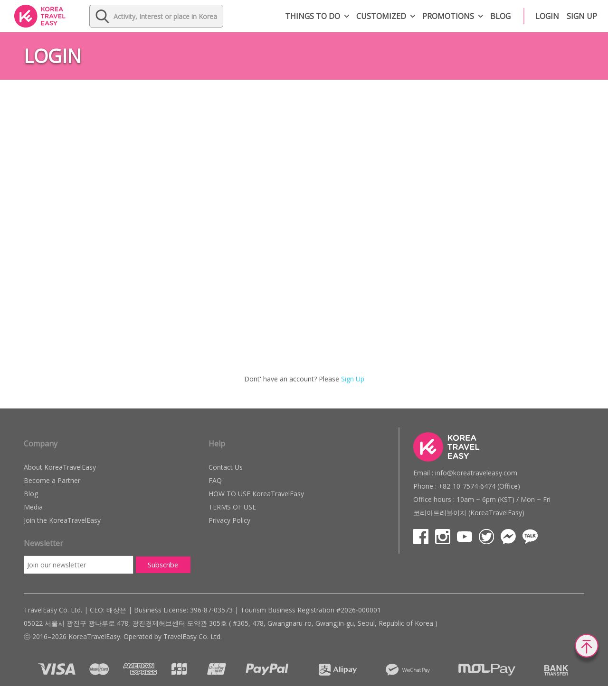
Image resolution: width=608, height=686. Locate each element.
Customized (381, 16)
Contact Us (226, 467)
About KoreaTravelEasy (60, 467)
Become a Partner (52, 480)
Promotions (448, 16)
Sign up (582, 16)
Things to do (312, 16)
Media (33, 506)
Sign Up (352, 378)
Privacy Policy (229, 520)
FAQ (215, 480)
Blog (500, 16)
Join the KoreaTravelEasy (62, 520)
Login (547, 16)
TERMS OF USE (232, 506)
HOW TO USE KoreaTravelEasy (256, 493)
